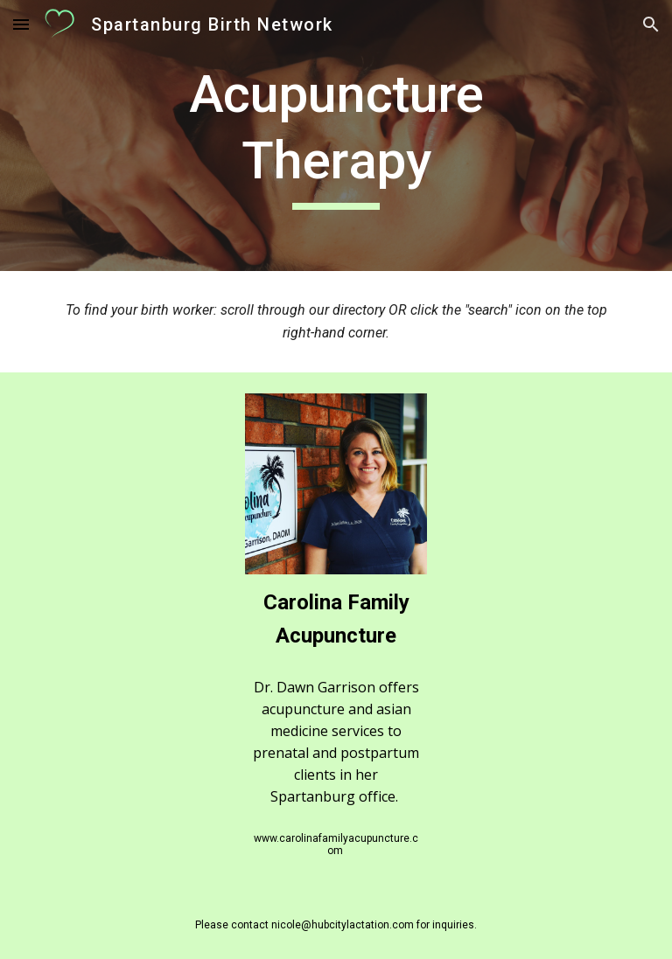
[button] (21, 24)
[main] (335, 135)
